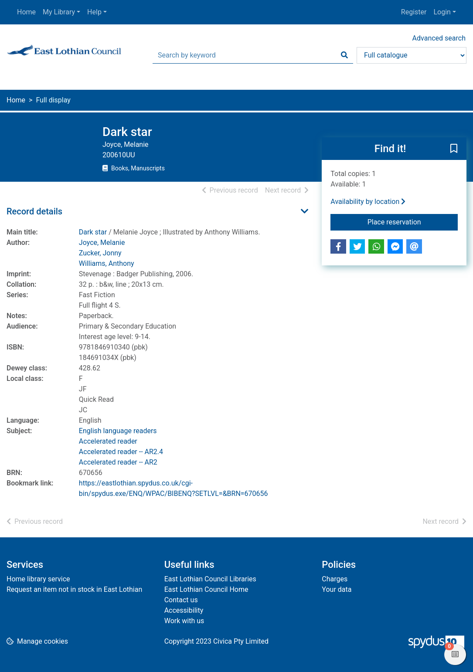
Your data (336, 589)
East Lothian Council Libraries (210, 579)
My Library (59, 12)
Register (414, 12)
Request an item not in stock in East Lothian (74, 589)
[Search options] (411, 55)
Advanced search (439, 38)
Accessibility (184, 610)
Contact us (181, 600)
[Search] (344, 55)
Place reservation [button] (413, 221)
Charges (334, 579)
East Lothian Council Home (206, 589)
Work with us (184, 621)
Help (94, 12)
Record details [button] (34, 211)
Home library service (38, 579)
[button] (454, 149)
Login (441, 12)
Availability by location (367, 201)
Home (26, 12)
